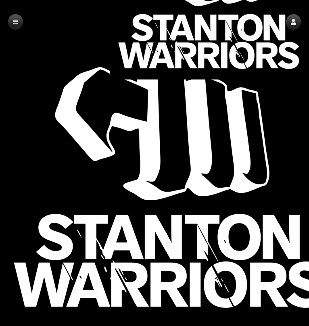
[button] (293, 22)
